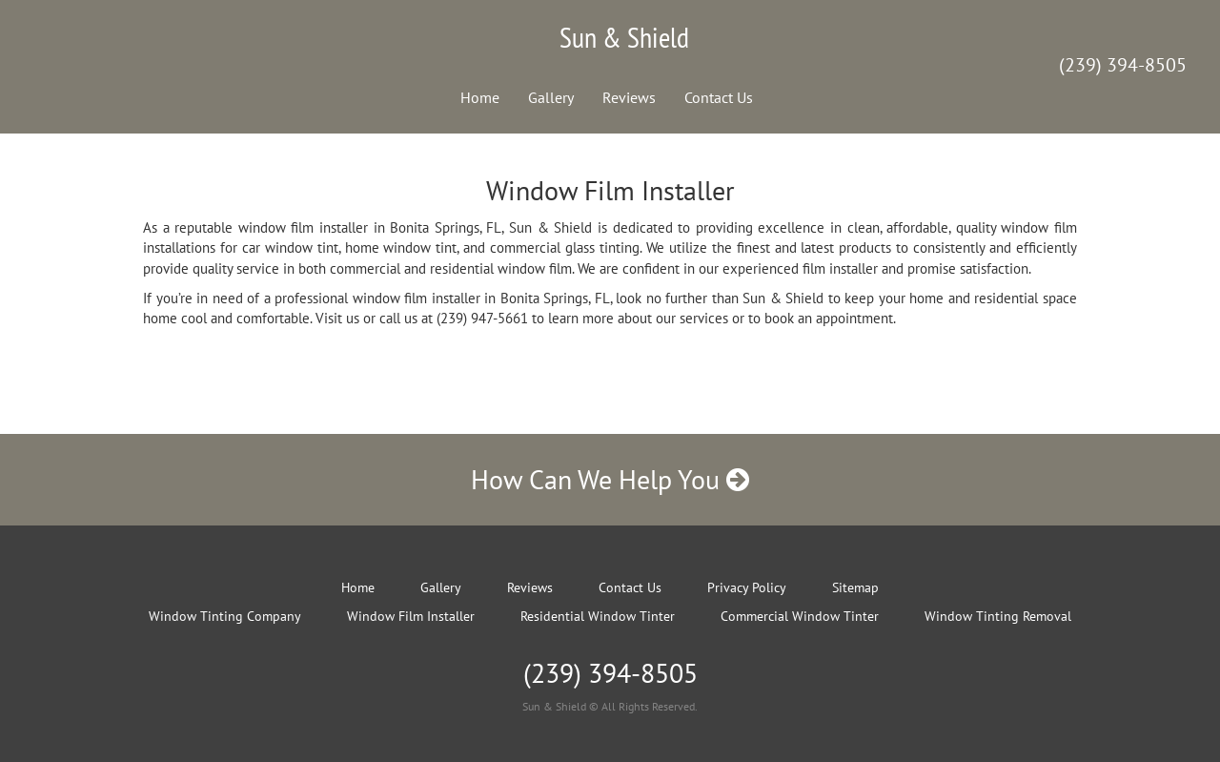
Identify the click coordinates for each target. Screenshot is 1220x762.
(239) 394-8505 (1123, 64)
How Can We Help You (610, 479)
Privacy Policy (746, 587)
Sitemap (855, 587)
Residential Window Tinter (597, 616)
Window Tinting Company (225, 616)
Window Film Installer (411, 616)
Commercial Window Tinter (800, 616)
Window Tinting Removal (998, 616)
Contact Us (718, 97)
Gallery (551, 97)
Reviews (629, 97)
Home (479, 97)
